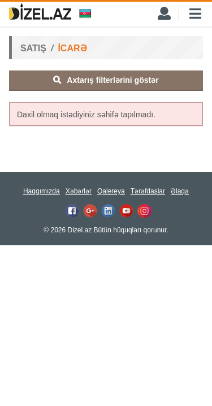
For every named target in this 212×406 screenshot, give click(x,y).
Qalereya (111, 191)
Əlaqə (180, 191)
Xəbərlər (79, 191)
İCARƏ (72, 48)
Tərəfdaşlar (148, 191)
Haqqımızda (41, 191)
